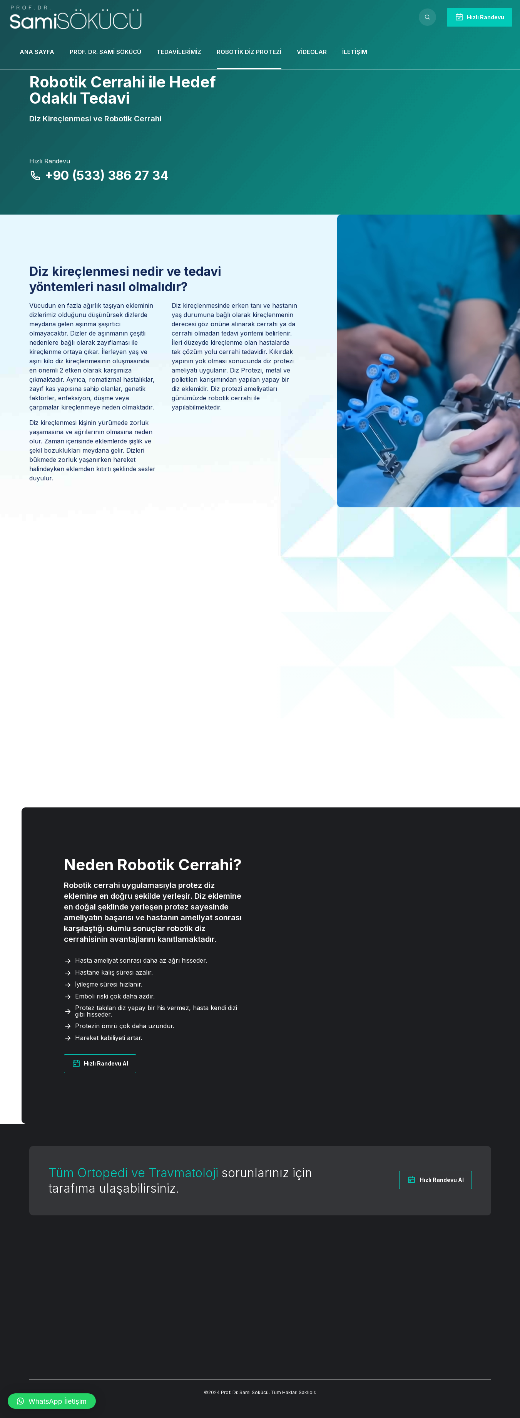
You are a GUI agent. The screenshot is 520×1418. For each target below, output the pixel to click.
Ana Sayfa (37, 51)
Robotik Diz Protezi (249, 51)
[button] (52, 1401)
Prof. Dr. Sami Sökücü (105, 51)
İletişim (354, 51)
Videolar (312, 51)
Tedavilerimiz (179, 51)
